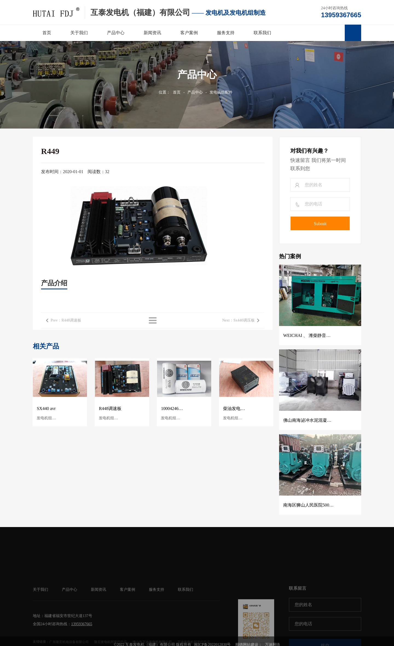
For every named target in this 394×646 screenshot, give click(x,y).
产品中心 (195, 92)
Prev (66, 329)
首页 (177, 92)
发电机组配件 (221, 92)
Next (238, 329)
